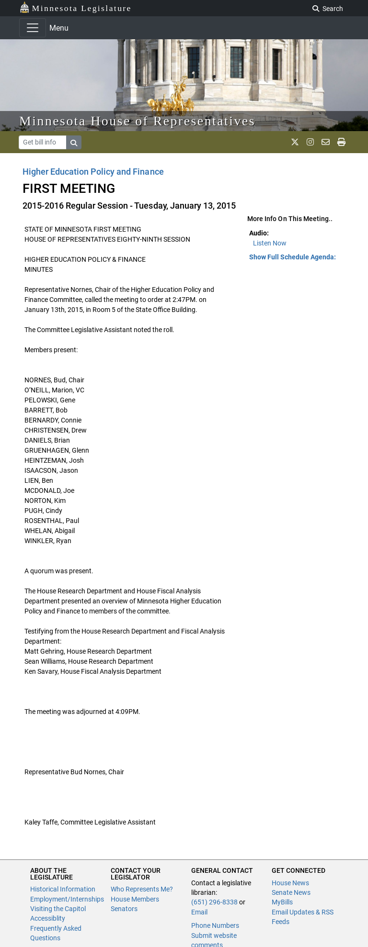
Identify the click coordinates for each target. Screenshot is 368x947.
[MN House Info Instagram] (310, 142)
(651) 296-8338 (214, 902)
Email (199, 912)
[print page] (341, 142)
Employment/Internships (67, 899)
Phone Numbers (215, 925)
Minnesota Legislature (75, 7)
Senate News (291, 892)
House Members (135, 899)
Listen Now (270, 243)
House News (290, 883)
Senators (124, 909)
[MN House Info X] (295, 142)
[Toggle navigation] (32, 27)
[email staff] (326, 142)
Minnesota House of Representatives (137, 120)
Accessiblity (47, 918)
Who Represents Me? (142, 889)
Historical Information (62, 889)
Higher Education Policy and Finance (93, 172)
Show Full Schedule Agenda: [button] (292, 257)
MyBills (282, 902)
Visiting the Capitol (58, 909)
